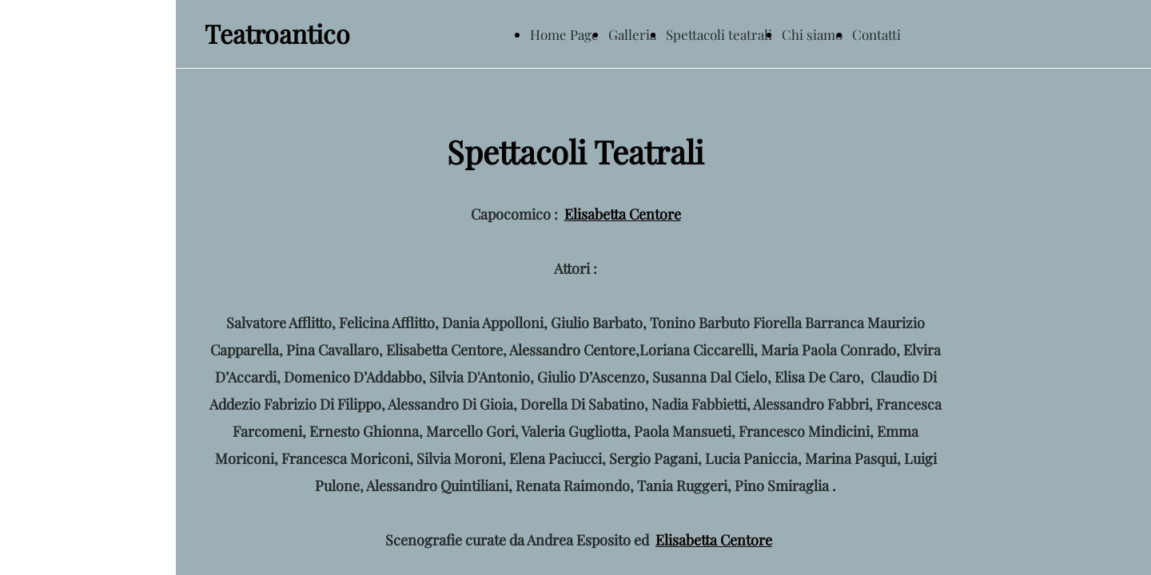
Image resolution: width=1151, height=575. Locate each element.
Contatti (876, 34)
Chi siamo (812, 34)
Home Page (564, 34)
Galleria (632, 34)
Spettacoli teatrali (719, 34)
